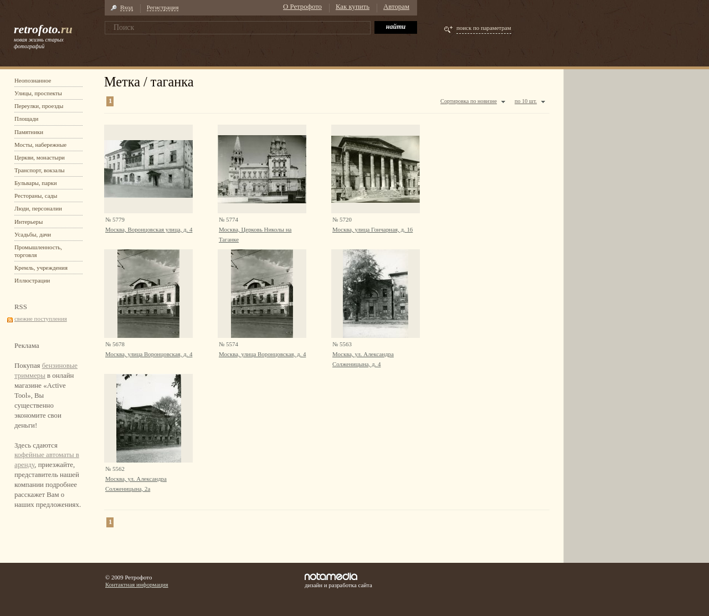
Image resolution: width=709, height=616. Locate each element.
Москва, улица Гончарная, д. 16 (372, 229)
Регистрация (163, 7)
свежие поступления (40, 318)
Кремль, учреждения (41, 267)
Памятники (28, 132)
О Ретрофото (302, 7)
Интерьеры (28, 221)
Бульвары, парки (35, 182)
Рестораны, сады (35, 195)
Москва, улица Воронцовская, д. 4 (148, 354)
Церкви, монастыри (39, 157)
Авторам (396, 7)
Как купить (352, 7)
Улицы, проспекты (38, 93)
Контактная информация (136, 584)
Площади (26, 118)
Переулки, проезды (38, 105)
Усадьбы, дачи (32, 234)
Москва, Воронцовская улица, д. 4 (148, 229)
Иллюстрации (32, 280)
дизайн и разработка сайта (338, 580)
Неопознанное (32, 80)
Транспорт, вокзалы (39, 170)
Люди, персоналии (38, 208)
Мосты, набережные (40, 144)
